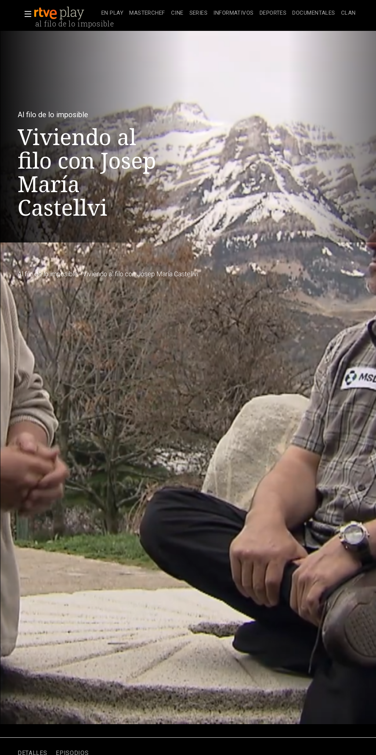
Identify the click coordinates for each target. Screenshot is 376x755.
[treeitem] (112, 13)
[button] (26, 14)
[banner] (66, 13)
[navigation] (228, 13)
